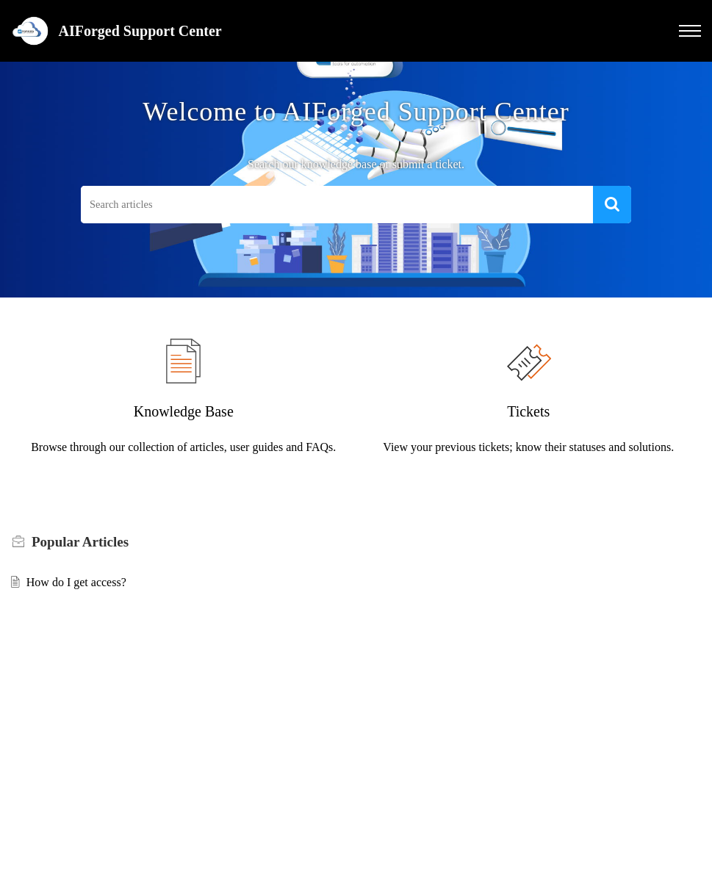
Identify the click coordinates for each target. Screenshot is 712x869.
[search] (337, 204)
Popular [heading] (80, 541)
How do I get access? (76, 582)
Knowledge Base (184, 411)
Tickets (528, 411)
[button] (690, 31)
